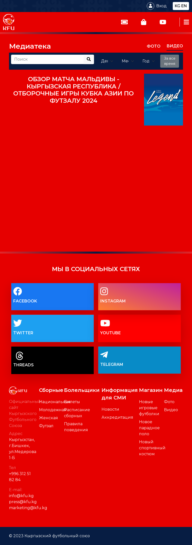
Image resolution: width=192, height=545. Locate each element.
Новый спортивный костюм (152, 448)
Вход (161, 6)
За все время (170, 61)
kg (177, 6)
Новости (110, 409)
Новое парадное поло (149, 427)
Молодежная (52, 409)
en (184, 6)
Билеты (72, 401)
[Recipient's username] (47, 59)
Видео (171, 409)
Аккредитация (117, 417)
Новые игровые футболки (149, 407)
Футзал (46, 425)
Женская (48, 417)
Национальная (54, 401)
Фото (169, 401)
